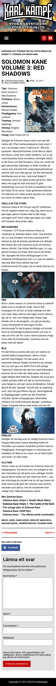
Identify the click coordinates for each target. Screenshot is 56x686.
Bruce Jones (8, 520)
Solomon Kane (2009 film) (17, 511)
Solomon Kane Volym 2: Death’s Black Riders (27, 500)
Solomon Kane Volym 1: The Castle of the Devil (28, 503)
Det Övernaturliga (22, 51)
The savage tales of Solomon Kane (21, 507)
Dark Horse (22, 520)
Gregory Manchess (40, 520)
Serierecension (27, 523)
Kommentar (10, 576)
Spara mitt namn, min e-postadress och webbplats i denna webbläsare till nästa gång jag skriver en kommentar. (27, 654)
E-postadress (10, 626)
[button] (6, 38)
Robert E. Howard (11, 54)
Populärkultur (42, 51)
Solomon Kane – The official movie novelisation (28, 514)
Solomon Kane (30, 54)
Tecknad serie (44, 523)
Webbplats (8, 638)
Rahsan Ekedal (9, 523)
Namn (7, 614)
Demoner (6, 51)
